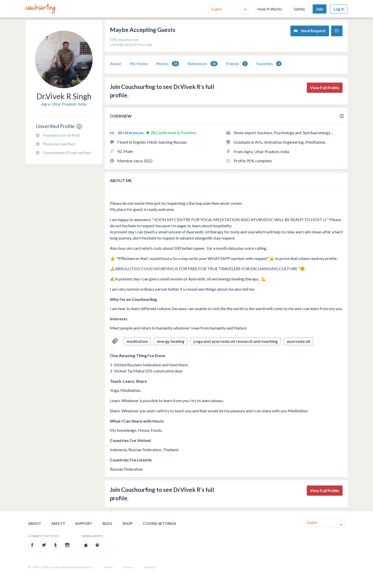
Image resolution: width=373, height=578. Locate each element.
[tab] (115, 64)
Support (83, 523)
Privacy (128, 567)
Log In (339, 9)
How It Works (269, 8)
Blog (107, 523)
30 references (130, 132)
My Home (139, 63)
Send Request (310, 30)
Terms (108, 567)
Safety (299, 8)
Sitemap (149, 567)
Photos (167, 63)
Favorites (268, 63)
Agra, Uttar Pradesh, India (63, 103)
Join (319, 9)
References (202, 63)
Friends (237, 63)
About (115, 63)
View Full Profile (324, 87)
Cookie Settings (159, 523)
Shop (127, 523)
